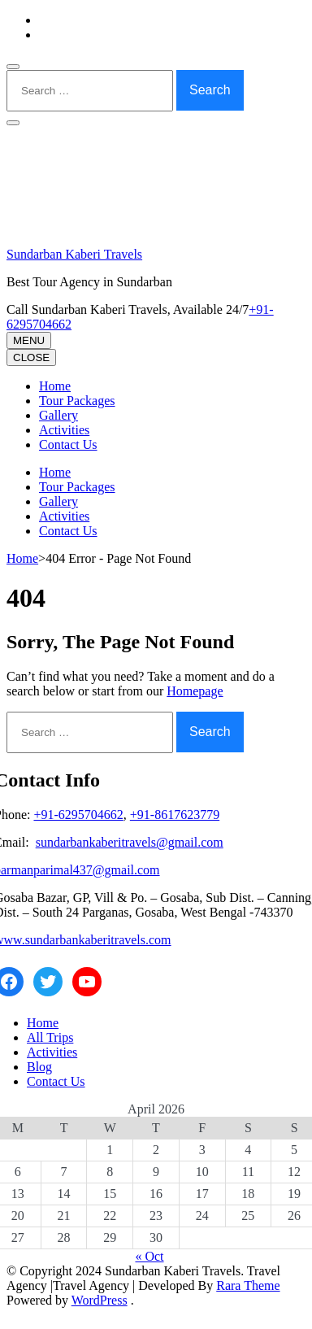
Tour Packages (77, 400)
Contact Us (68, 444)
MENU (29, 340)
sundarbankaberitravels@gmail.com (129, 842)
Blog (39, 1067)
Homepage (195, 691)
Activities (64, 430)
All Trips (50, 1037)
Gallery (58, 415)
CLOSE (31, 357)
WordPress (100, 1300)
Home (55, 386)
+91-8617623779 (174, 814)
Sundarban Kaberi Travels (74, 254)
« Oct (149, 1256)
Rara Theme (248, 1285)
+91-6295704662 (78, 814)
